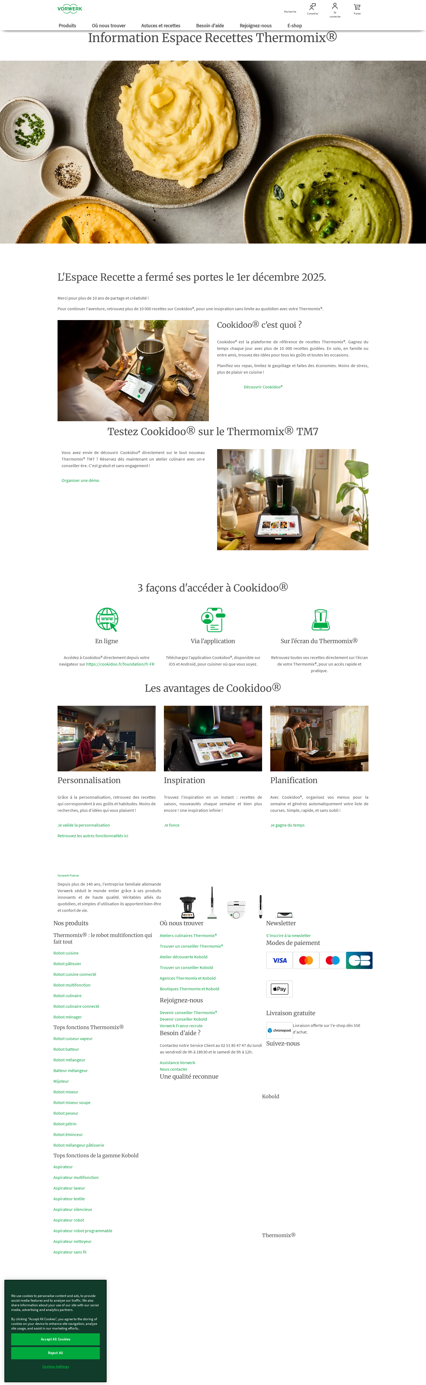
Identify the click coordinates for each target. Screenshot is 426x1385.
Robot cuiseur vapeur (73, 1038)
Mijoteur (61, 1081)
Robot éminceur (68, 1134)
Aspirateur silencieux (72, 1209)
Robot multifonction (72, 985)
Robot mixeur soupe (72, 1102)
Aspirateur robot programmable (82, 1230)
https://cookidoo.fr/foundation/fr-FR (120, 664)
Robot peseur (65, 1113)
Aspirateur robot (68, 1220)
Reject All (55, 1353)
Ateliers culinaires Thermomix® (188, 935)
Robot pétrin (65, 1123)
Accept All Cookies (55, 1339)
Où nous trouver (109, 25)
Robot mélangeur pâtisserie (78, 1145)
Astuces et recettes (161, 25)
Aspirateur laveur (69, 1188)
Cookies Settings (55, 1366)
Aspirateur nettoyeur (72, 1241)
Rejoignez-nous (256, 25)
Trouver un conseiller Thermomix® (191, 946)
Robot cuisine (66, 953)
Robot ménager (67, 1017)
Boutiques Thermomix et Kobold (189, 988)
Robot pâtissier (67, 963)
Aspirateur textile (69, 1198)
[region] (55, 1331)
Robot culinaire (67, 995)
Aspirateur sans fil (69, 1252)
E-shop (295, 25)
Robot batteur (66, 1049)
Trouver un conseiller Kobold (186, 967)
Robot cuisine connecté (74, 974)
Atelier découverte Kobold (184, 956)
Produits (68, 25)
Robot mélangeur (69, 1059)
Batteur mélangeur (70, 1070)
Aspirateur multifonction (76, 1177)
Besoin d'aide (210, 25)
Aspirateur (63, 1166)
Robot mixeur (65, 1091)
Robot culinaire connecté (76, 1006)
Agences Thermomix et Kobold (188, 978)
